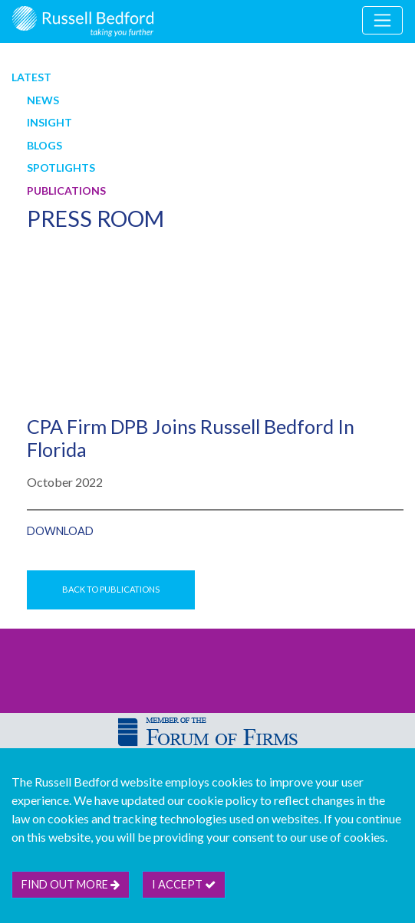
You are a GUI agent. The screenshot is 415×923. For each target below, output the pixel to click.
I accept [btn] (184, 884)
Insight (49, 122)
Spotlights (61, 167)
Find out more (70, 884)
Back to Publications (111, 589)
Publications (66, 190)
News (43, 100)
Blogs (44, 145)
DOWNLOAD (60, 530)
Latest (31, 77)
